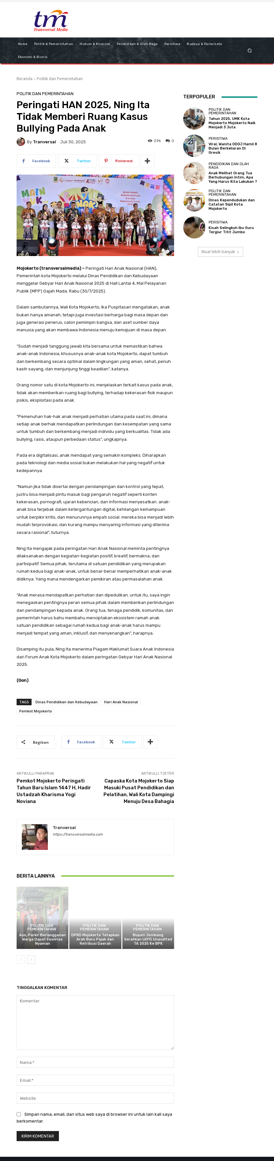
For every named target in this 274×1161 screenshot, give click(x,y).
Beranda (25, 78)
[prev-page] (21, 959)
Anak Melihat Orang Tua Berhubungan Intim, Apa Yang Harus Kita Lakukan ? (233, 177)
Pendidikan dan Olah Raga (229, 165)
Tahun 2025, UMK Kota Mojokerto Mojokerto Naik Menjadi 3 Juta (232, 123)
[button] (249, 50)
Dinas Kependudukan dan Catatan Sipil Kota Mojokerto (232, 204)
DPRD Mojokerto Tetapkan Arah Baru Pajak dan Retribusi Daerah (95, 939)
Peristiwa (218, 138)
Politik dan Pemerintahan (60, 78)
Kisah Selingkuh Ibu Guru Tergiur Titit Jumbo (231, 230)
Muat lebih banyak (220, 251)
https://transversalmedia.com (78, 834)
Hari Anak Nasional (121, 701)
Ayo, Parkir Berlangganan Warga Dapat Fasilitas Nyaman (42, 939)
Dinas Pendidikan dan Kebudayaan (66, 701)
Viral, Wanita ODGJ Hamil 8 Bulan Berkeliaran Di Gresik (233, 148)
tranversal (44, 142)
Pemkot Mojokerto (35, 711)
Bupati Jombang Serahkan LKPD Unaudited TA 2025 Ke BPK (148, 939)
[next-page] (31, 959)
